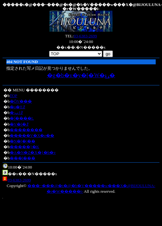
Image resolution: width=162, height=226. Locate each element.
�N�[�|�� (22, 141)
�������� (26, 129)
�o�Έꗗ (18, 107)
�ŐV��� (21, 101)
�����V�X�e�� (32, 135)
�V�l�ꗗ (19, 124)
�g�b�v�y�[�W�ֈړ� (81, 75)
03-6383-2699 (85, 36)
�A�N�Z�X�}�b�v (33, 152)
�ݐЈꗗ (16, 112)
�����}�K (24, 146)
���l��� (23, 158)
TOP (13, 95)
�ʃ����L (22, 118)
